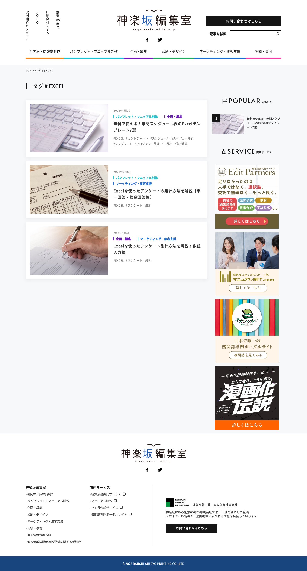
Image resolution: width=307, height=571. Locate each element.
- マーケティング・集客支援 (44, 521)
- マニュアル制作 (103, 501)
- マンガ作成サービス (106, 507)
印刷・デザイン (174, 51)
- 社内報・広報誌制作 (40, 494)
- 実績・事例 (34, 528)
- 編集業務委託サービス (108, 494)
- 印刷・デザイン (37, 514)
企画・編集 (138, 51)
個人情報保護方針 (39, 535)
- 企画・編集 (34, 507)
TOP (29, 71)
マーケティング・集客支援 (219, 51)
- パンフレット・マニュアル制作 (47, 501)
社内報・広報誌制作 (44, 51)
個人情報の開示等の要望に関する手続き (54, 541)
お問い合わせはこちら (244, 20)
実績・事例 (263, 51)
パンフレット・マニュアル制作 (94, 51)
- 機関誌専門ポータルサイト (111, 514)
